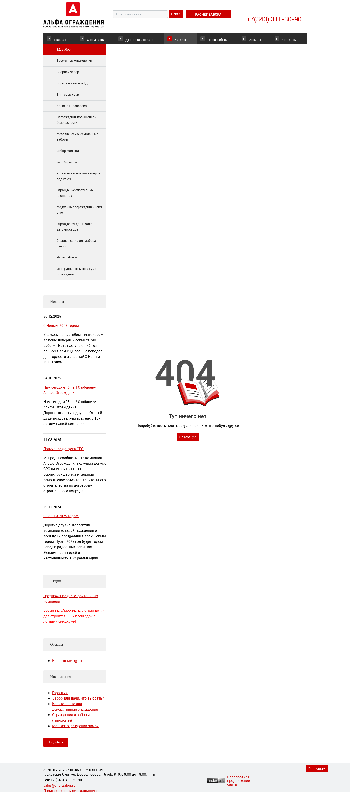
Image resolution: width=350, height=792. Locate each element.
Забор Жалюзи (68, 154)
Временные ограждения (74, 64)
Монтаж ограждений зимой (75, 729)
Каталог (173, 40)
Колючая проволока (72, 109)
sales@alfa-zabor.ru (59, 788)
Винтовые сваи (68, 97)
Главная (60, 40)
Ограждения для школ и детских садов (74, 230)
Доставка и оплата (137, 40)
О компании (100, 40)
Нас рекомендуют (67, 663)
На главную (187, 440)
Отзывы (248, 40)
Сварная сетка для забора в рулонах (77, 246)
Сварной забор (68, 75)
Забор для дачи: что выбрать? (78, 701)
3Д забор (64, 52)
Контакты (287, 40)
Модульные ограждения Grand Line (79, 213)
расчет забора (208, 15)
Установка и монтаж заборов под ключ (78, 179)
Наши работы (214, 40)
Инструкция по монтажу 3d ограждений (76, 274)
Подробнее (56, 745)
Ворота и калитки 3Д (72, 86)
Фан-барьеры (67, 165)
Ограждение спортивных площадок (75, 196)
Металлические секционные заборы (77, 140)
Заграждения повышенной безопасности (76, 123)
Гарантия (60, 695)
